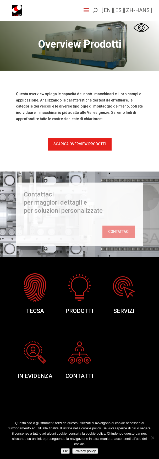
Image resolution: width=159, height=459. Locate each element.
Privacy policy (85, 451)
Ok (65, 451)
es (118, 10)
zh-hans (138, 10)
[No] (152, 437)
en (107, 10)
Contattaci (118, 232)
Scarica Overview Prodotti (79, 144)
